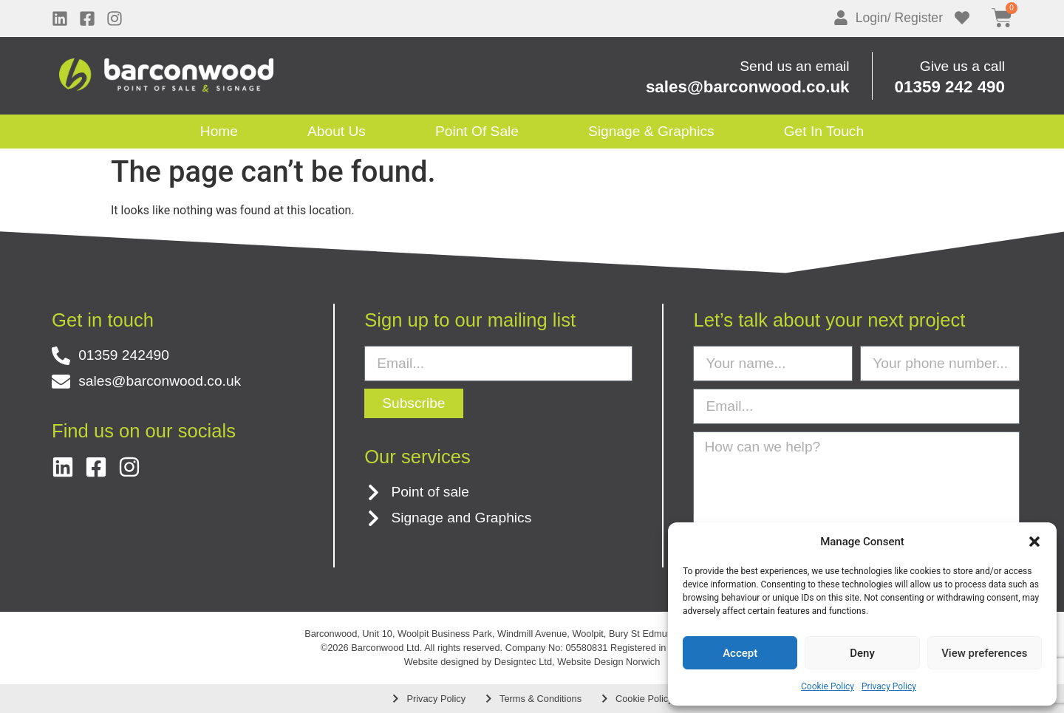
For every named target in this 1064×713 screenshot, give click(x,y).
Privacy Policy (889, 686)
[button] (1034, 541)
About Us (336, 131)
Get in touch (824, 131)
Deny (862, 653)
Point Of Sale (477, 131)
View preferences (984, 653)
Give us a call (962, 66)
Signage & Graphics (651, 131)
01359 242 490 (950, 87)
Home (219, 131)
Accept (740, 653)
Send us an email (794, 66)
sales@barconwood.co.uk (748, 87)
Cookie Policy (827, 686)
